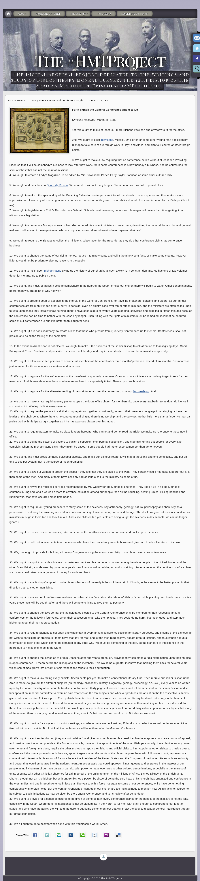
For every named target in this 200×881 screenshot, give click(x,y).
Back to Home (15, 100)
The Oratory (103, 13)
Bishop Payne (52, 270)
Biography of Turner (48, 13)
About (21, 13)
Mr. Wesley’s (141, 391)
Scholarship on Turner (134, 13)
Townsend (107, 139)
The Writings (78, 13)
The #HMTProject (100, 60)
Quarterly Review (57, 185)
